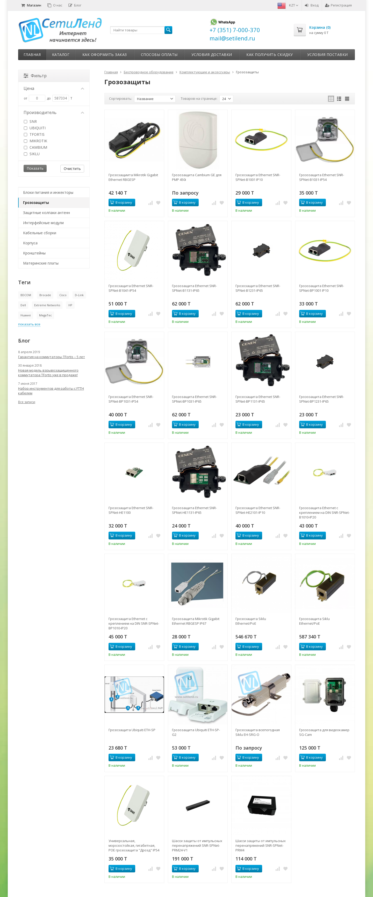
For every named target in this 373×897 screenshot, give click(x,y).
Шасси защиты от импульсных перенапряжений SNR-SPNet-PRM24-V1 (197, 845)
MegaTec (45, 315)
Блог (74, 5)
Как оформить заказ (104, 54)
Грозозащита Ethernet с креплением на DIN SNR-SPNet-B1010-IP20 (324, 512)
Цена (54, 88)
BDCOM (25, 295)
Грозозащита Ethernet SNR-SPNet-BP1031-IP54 (131, 399)
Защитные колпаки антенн (46, 212)
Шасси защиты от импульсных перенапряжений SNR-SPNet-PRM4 (260, 845)
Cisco (63, 295)
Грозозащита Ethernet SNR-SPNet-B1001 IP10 (257, 177)
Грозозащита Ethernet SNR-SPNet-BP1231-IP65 (321, 399)
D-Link (79, 295)
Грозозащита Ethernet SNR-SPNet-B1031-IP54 (321, 177)
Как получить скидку (269, 54)
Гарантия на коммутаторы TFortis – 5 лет (51, 356)
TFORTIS (34, 134)
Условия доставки (211, 54)
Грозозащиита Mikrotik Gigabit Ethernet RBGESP (133, 177)
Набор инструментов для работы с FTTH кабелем (51, 390)
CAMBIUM (35, 147)
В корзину (121, 202)
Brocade (45, 295)
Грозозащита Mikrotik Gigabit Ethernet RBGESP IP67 (195, 621)
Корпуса (30, 242)
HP (70, 305)
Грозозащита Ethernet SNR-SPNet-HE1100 (131, 510)
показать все (29, 324)
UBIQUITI (35, 127)
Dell (23, 305)
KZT (293, 5)
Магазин (31, 5)
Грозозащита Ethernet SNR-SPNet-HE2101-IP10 (257, 510)
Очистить (72, 168)
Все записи (26, 402)
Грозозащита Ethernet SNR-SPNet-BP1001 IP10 (321, 288)
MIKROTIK (35, 140)
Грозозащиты (36, 202)
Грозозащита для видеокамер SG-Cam (324, 732)
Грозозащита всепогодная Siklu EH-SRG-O (257, 732)
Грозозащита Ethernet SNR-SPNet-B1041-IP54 (131, 288)
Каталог (61, 54)
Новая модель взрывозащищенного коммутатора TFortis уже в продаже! (48, 372)
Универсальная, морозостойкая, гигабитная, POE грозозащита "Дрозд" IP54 (134, 845)
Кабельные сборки (39, 232)
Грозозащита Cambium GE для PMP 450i (196, 177)
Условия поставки (327, 54)
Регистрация (338, 5)
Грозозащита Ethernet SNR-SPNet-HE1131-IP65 (194, 510)
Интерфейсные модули (43, 222)
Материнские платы (41, 263)
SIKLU (32, 153)
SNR (30, 121)
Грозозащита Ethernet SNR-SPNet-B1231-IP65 (257, 288)
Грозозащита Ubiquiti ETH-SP (132, 730)
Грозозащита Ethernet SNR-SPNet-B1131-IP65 (194, 288)
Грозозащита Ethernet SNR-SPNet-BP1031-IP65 (194, 399)
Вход (312, 5)
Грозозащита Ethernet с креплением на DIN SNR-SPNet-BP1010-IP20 (134, 623)
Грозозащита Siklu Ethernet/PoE (250, 621)
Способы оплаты (159, 54)
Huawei (25, 315)
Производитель (54, 112)
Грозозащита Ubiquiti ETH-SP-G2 (196, 732)
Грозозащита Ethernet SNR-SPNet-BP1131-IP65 (257, 399)
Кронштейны (34, 253)
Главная (32, 54)
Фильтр (35, 76)
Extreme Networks (47, 305)
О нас (54, 5)
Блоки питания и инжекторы (48, 192)
